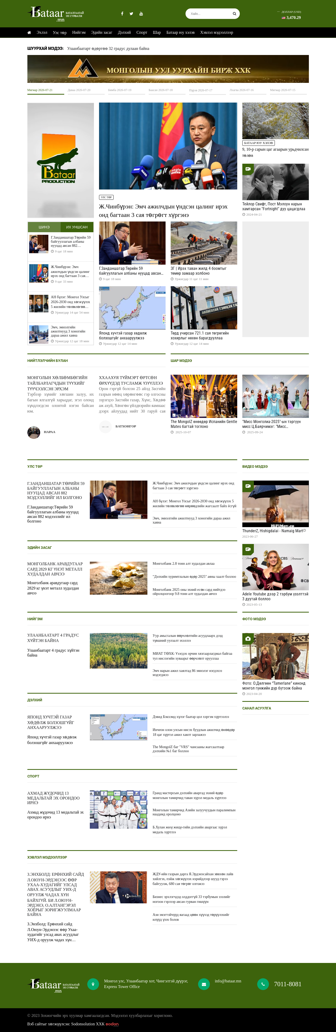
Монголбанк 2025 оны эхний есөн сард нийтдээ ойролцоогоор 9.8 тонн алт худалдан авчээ (189, 592)
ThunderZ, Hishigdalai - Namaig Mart (272, 530)
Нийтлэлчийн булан (47, 361)
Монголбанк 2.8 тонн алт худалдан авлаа (183, 563)
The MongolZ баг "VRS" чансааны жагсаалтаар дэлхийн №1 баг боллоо (188, 749)
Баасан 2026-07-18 (161, 90)
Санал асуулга (256, 708)
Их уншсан (77, 227)
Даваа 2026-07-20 (79, 90)
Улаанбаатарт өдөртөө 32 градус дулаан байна (108, 48)
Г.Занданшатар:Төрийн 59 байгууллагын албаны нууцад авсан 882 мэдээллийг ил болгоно (71, 242)
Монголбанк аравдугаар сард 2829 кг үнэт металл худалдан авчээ (55, 569)
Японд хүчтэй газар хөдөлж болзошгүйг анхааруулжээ (123, 335)
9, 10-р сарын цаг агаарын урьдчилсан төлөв (275, 152)
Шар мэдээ (181, 361)
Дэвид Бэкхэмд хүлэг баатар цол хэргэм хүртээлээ (191, 717)
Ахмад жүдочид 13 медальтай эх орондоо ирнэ (53, 798)
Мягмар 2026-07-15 (282, 90)
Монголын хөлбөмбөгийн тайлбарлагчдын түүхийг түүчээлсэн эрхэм (57, 383)
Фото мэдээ (254, 619)
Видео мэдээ (255, 466)
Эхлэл (42, 32)
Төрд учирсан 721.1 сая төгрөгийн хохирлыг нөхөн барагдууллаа (200, 335)
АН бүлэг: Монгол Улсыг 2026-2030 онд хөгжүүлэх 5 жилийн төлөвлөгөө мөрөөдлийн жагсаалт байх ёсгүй (70, 302)
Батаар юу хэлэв (181, 32)
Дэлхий (124, 32)
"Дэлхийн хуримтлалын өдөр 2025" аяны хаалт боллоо (194, 577)
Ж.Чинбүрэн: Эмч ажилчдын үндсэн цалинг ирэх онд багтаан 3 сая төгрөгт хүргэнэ (70, 271)
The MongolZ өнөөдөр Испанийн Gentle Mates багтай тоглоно (204, 424)
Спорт (141, 32)
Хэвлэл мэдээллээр (216, 32)
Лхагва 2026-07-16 (242, 90)
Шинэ (44, 227)
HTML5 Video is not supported (168, 69)
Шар (157, 32)
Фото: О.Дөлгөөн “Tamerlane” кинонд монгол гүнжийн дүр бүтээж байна (274, 686)
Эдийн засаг (101, 32)
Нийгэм (78, 32)
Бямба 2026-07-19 (119, 90)
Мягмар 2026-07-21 (40, 90)
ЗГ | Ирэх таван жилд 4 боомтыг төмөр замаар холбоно (198, 271)
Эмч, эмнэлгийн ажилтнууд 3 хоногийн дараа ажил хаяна (68, 331)
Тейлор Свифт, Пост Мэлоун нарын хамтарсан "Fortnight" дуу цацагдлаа (273, 206)
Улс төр (60, 32)
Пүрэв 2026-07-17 (200, 90)
